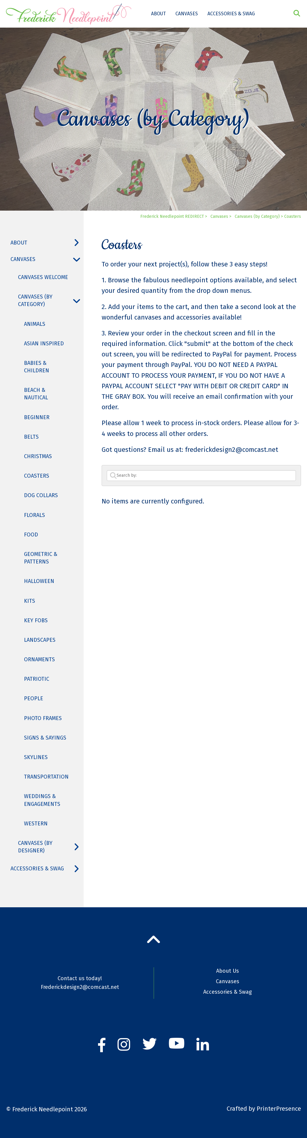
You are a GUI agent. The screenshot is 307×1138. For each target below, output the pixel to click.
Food (31, 534)
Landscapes (39, 640)
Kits (29, 601)
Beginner (36, 417)
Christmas (38, 456)
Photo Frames (43, 718)
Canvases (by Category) (51, 300)
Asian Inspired (44, 343)
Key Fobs (36, 620)
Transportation (46, 776)
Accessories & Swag (231, 14)
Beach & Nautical (36, 394)
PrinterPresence (279, 1108)
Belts (31, 437)
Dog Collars (41, 495)
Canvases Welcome (43, 277)
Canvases (186, 14)
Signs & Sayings (45, 737)
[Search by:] (201, 475)
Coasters (36, 476)
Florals (34, 515)
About (158, 14)
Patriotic (36, 679)
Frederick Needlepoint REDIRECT (172, 216)
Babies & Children (36, 367)
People (33, 698)
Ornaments (39, 659)
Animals (34, 324)
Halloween (39, 581)
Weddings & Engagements (42, 800)
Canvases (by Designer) (51, 846)
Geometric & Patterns (40, 558)
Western (36, 823)
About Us (227, 971)
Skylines (36, 757)
